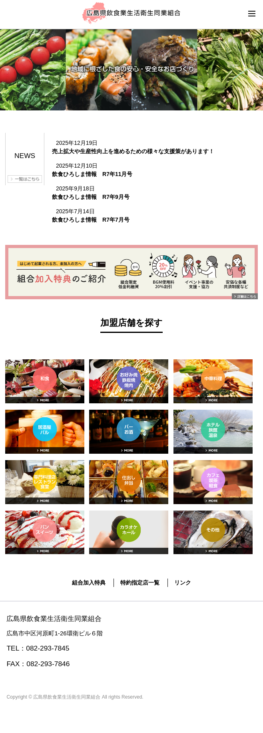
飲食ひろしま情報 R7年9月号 (91, 197)
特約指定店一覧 (139, 582)
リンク (182, 582)
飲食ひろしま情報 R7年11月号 (92, 174)
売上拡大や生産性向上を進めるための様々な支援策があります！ (133, 151)
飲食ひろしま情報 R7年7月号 (91, 219)
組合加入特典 (89, 582)
